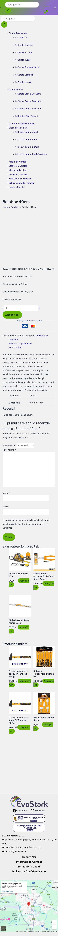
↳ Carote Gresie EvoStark (28, 93)
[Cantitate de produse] (21, 308)
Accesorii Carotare (18, 174)
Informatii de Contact (29, 861)
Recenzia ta (9, 449)
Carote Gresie (16, 89)
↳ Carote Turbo (23, 60)
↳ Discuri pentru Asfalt (26, 132)
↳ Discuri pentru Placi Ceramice (31, 154)
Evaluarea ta (9, 445)
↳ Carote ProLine (23, 52)
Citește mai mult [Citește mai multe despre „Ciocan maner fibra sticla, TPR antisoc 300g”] (19, 729)
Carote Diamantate (18, 33)
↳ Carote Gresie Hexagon (28, 108)
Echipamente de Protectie (21, 183)
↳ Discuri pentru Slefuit (27, 147)
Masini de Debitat (17, 170)
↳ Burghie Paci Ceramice (27, 116)
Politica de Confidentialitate (29, 871)
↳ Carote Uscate (23, 82)
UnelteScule (42, 335)
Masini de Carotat (17, 161)
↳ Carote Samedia (24, 74)
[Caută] (8, 10)
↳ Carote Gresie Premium (28, 101)
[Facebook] (20, 811)
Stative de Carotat (18, 166)
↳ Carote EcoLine (24, 45)
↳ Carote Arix (22, 37)
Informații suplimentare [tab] (20, 343)
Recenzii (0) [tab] (15, 347)
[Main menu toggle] (55, 7)
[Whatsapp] (38, 811)
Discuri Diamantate (18, 127)
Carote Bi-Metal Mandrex (21, 123)
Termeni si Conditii (29, 866)
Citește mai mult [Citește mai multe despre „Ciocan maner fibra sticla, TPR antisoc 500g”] (19, 683)
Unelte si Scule (16, 187)
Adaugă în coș (12, 315)
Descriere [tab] (14, 339)
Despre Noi (29, 857)
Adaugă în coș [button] (19, 582)
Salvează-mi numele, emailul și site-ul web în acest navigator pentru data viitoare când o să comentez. (26, 524)
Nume (6, 493)
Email (6, 506)
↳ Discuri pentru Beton (26, 139)
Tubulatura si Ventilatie (20, 178)
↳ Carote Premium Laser (27, 67)
